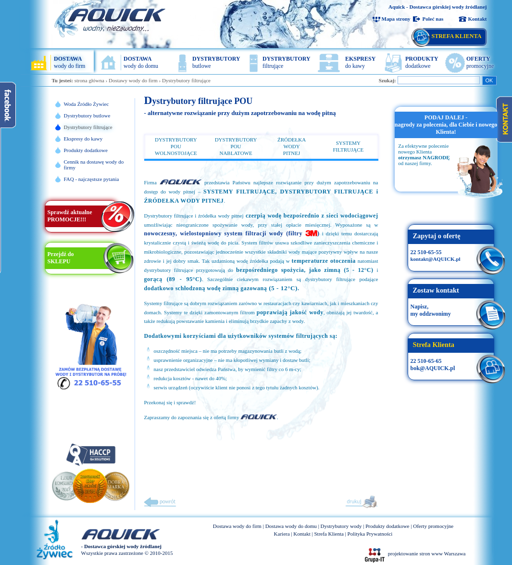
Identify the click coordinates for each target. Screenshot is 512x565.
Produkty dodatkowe (86, 150)
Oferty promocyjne (433, 526)
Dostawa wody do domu (291, 526)
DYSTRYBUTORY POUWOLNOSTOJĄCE (176, 146)
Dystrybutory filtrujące (186, 80)
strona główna (89, 80)
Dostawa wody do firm (237, 526)
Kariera (282, 534)
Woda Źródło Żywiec (86, 104)
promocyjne (480, 62)
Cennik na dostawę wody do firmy (94, 164)
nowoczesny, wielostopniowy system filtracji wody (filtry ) (232, 233)
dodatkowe (421, 62)
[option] (446, 149)
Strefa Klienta (328, 534)
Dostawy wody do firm (133, 80)
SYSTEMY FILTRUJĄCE (348, 146)
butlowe (216, 62)
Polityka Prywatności (370, 534)
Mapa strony (396, 19)
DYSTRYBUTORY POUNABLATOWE (236, 146)
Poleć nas (433, 19)
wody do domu (141, 62)
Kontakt (477, 19)
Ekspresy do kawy (83, 138)
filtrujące (286, 62)
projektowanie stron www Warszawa (427, 553)
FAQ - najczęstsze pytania (91, 179)
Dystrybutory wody (341, 526)
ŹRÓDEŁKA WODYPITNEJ (291, 146)
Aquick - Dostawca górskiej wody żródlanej (437, 7)
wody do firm (69, 62)
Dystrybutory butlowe (87, 115)
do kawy (360, 62)
